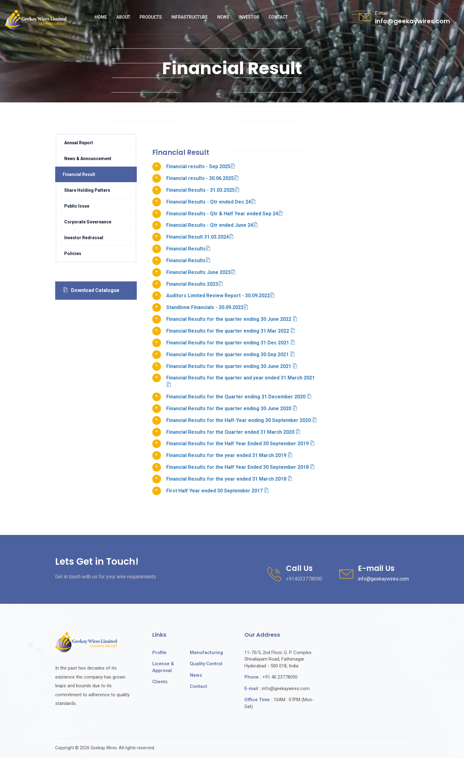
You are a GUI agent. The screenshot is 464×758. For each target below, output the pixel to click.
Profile (159, 652)
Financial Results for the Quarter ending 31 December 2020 (239, 397)
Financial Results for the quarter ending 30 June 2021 (231, 366)
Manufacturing (206, 652)
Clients (159, 681)
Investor (249, 17)
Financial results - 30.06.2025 (202, 178)
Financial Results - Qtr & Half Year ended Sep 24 (224, 214)
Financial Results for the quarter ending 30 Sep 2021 (230, 354)
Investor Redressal (83, 237)
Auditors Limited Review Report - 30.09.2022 (220, 295)
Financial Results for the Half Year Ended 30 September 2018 (240, 467)
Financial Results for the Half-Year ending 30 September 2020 (241, 420)
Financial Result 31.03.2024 (200, 237)
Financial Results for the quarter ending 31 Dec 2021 (230, 343)
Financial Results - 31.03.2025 (203, 190)
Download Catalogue (91, 290)
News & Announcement (87, 158)
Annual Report (78, 142)
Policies (72, 253)
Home (101, 17)
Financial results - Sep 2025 (200, 166)
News (223, 17)
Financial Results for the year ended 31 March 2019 (229, 455)
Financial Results (188, 249)
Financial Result (79, 174)
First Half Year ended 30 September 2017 (217, 491)
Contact (278, 17)
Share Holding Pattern (87, 190)
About (123, 17)
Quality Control (206, 663)
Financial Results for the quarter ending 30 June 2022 (231, 319)
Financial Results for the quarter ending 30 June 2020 (231, 408)
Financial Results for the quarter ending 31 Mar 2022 (230, 331)
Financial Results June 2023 (201, 272)
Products (151, 17)
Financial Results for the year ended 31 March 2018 (229, 479)
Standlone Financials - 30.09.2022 (207, 307)
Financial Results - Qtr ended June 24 (212, 225)
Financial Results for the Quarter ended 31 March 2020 (233, 432)
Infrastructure (189, 17)
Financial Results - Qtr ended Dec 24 (211, 202)
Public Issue (76, 206)
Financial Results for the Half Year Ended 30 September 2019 (240, 443)
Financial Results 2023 (194, 284)
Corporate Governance (87, 221)
